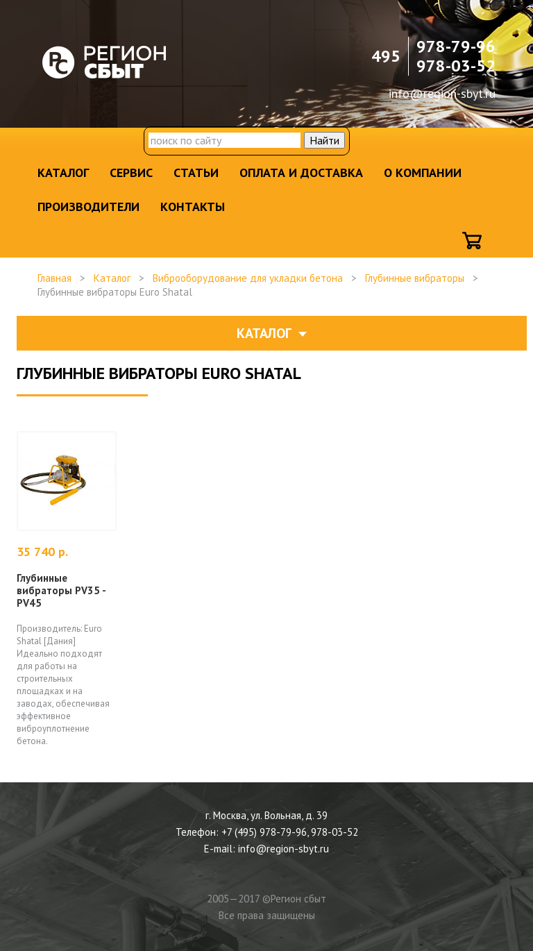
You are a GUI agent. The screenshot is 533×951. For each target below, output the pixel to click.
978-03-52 (456, 65)
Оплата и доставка (301, 172)
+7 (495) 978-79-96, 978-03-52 (289, 832)
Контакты (192, 206)
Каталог (63, 172)
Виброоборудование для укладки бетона (248, 278)
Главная (54, 278)
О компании (423, 172)
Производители (88, 206)
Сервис (131, 172)
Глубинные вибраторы (414, 278)
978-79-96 (456, 46)
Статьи (196, 172)
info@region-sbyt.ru (442, 93)
